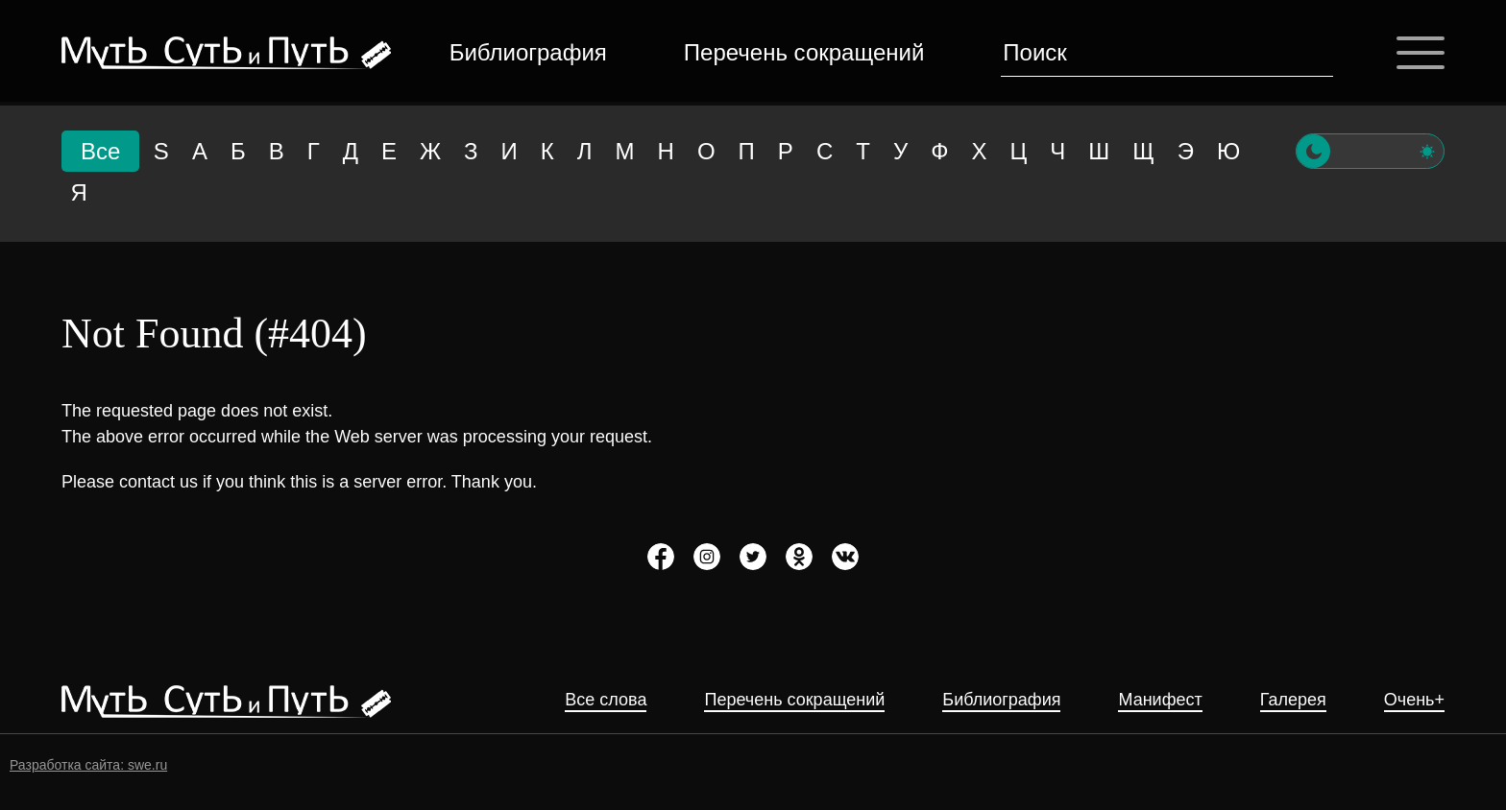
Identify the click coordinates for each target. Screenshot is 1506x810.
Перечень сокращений (804, 52)
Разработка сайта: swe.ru (88, 765)
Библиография (528, 52)
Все (100, 151)
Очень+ (1414, 700)
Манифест (1160, 700)
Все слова (605, 700)
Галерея (1293, 700)
